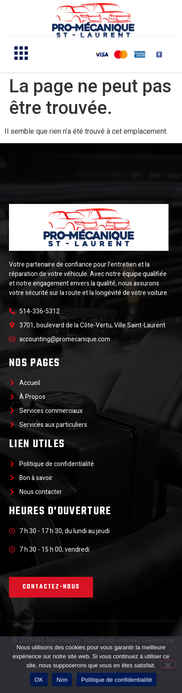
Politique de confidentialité (116, 679)
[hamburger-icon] (19, 54)
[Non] (167, 664)
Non (62, 679)
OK (39, 679)
